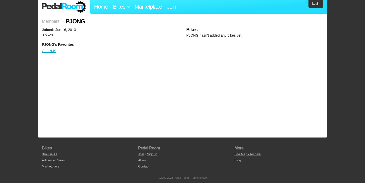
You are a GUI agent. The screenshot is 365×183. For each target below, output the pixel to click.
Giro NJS (49, 51)
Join (171, 7)
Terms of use (199, 177)
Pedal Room (64, 7)
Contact (143, 166)
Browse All (49, 154)
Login (315, 3)
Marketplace (148, 7)
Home (101, 7)
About (142, 160)
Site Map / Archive (247, 154)
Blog (237, 160)
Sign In (152, 154)
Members (50, 21)
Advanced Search (54, 160)
